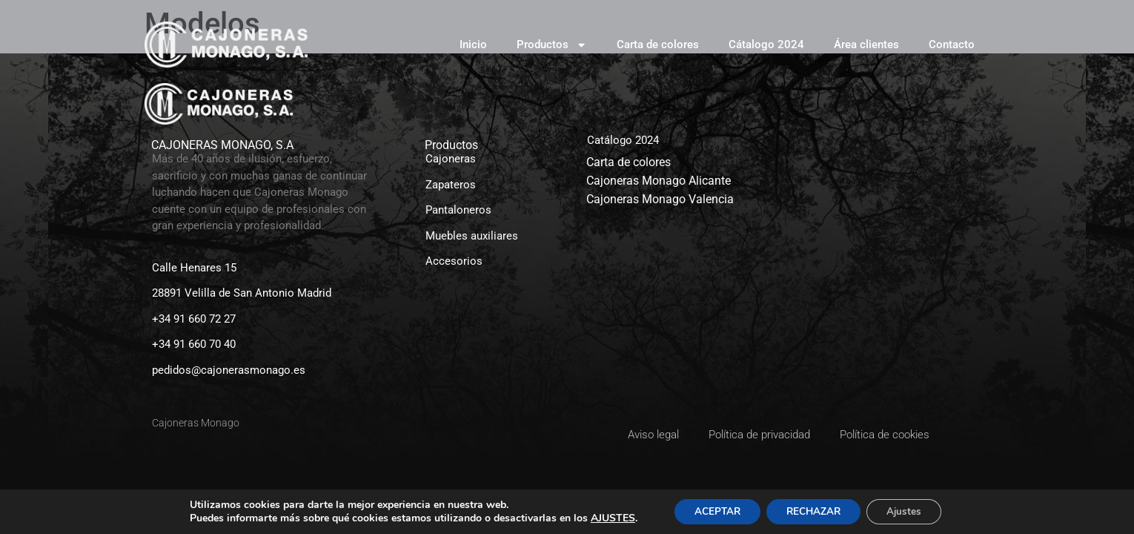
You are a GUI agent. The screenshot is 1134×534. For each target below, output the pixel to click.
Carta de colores (658, 44)
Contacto (952, 44)
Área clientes (866, 44)
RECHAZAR (814, 511)
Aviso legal (653, 434)
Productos (552, 45)
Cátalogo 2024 (766, 44)
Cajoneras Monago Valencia (660, 199)
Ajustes (910, 511)
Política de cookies (884, 434)
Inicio (473, 44)
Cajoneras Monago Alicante (658, 181)
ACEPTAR (711, 511)
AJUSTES (604, 517)
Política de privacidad (759, 434)
